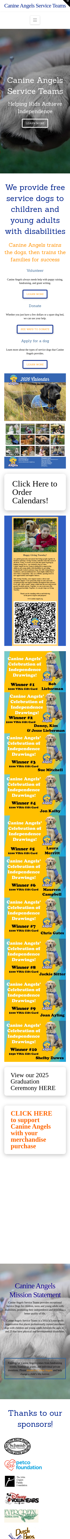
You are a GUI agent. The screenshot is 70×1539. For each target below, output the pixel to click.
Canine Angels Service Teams (35, 5)
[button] (35, 20)
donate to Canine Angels (39, 1370)
